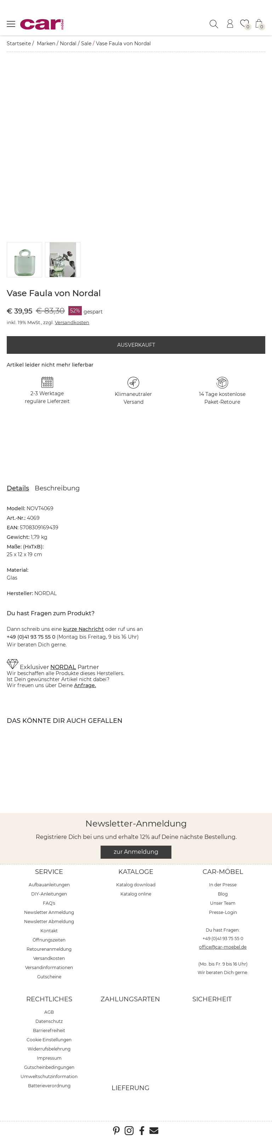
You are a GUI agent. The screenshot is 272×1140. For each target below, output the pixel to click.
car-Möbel (223, 872)
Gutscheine (49, 976)
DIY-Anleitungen (49, 894)
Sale (86, 43)
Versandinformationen (49, 967)
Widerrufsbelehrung (49, 1049)
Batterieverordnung (49, 1085)
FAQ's (49, 903)
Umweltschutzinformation (49, 1076)
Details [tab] (18, 488)
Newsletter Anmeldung (49, 912)
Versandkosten (72, 322)
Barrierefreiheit (49, 1030)
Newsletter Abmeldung (49, 921)
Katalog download (135, 884)
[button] (24, 259)
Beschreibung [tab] (57, 488)
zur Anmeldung (136, 851)
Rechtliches (49, 999)
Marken (46, 43)
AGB (49, 1012)
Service (49, 872)
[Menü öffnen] (11, 23)
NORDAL (63, 667)
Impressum (49, 1058)
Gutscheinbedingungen (49, 1067)
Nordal (68, 43)
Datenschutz (49, 1021)
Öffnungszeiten (49, 940)
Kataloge (135, 872)
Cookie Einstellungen (49, 1039)
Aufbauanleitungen (49, 884)
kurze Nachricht (83, 629)
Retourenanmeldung (49, 949)
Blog (223, 894)
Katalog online (135, 894)
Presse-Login (223, 912)
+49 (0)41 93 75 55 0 (223, 938)
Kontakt (49, 930)
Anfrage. (85, 685)
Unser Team (223, 903)
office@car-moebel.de (222, 947)
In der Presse (223, 884)
